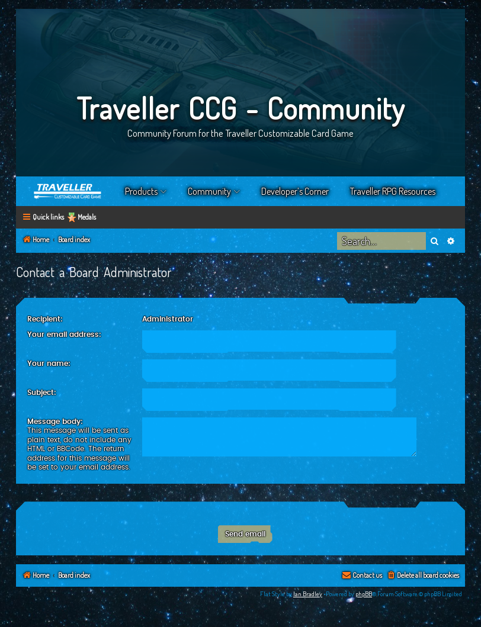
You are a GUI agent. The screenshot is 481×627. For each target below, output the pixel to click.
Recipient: (45, 319)
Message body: (55, 421)
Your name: (48, 363)
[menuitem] (422, 576)
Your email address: (64, 334)
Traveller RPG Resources (392, 191)
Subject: (41, 392)
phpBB (363, 594)
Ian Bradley (307, 594)
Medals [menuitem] (87, 217)
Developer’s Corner (295, 191)
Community (209, 191)
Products (141, 191)
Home (68, 191)
